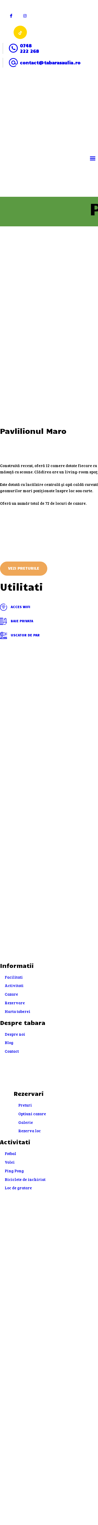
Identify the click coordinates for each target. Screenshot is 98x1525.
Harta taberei (17, 1011)
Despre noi (15, 1034)
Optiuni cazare (32, 1113)
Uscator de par (20, 635)
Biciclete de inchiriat (25, 1179)
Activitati (14, 985)
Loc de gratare (18, 1187)
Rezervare (15, 1002)
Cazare (11, 994)
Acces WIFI (15, 607)
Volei (10, 1162)
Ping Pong (14, 1170)
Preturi (25, 1105)
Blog (9, 1042)
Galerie (25, 1122)
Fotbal (10, 1153)
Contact (12, 1051)
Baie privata (16, 621)
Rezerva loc (29, 1130)
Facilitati (14, 977)
